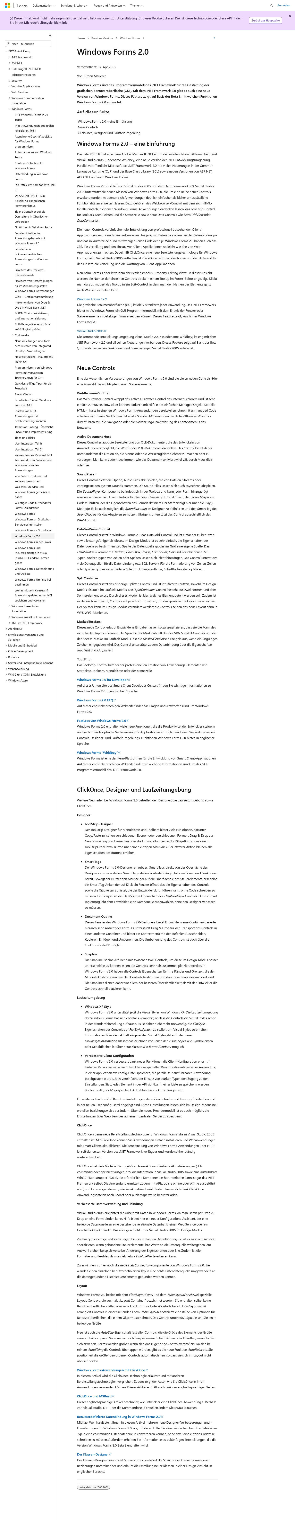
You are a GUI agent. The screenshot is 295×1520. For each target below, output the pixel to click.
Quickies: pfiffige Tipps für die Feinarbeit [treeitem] (33, 385)
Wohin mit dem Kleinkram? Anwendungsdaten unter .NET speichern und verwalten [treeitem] (33, 595)
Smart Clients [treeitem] (23, 394)
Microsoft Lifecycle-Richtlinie (46, 22)
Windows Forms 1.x (90, 299)
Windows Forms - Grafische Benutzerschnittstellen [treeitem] (32, 521)
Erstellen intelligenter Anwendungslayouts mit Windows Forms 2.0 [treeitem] (30, 238)
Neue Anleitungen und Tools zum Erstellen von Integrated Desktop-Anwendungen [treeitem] (33, 346)
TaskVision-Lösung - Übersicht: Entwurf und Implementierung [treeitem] (34, 429)
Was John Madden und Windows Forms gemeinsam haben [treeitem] (32, 492)
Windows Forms (130, 38)
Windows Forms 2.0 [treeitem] (27, 536)
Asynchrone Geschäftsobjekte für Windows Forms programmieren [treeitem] (33, 141)
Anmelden (283, 5)
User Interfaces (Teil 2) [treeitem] (28, 449)
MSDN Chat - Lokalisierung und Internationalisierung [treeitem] (32, 315)
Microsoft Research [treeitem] (23, 75)
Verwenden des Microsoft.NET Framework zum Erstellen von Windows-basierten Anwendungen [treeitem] (33, 462)
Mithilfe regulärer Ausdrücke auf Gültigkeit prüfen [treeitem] (32, 326)
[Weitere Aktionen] (214, 38)
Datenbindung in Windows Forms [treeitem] (31, 176)
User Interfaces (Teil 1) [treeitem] (28, 443)
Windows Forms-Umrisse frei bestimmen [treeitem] (33, 582)
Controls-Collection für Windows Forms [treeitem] (29, 165)
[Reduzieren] (50, 35)
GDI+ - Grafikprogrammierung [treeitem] (34, 297)
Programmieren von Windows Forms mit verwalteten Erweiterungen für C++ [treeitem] (33, 372)
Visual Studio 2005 (90, 331)
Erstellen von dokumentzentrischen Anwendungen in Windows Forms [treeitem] (31, 256)
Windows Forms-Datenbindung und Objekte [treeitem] (34, 571)
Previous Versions (102, 38)
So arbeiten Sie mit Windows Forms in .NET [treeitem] (33, 402)
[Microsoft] (7, 5)
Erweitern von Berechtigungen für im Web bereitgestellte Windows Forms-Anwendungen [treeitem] (34, 286)
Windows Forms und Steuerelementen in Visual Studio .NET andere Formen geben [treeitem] (32, 555)
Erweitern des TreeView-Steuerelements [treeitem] (30, 272)
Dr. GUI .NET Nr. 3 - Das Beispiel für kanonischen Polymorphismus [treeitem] (30, 201)
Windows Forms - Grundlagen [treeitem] (33, 530)
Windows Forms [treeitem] (25, 514)
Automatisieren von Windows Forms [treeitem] (33, 154)
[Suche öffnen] (272, 5)
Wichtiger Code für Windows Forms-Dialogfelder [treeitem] (33, 505)
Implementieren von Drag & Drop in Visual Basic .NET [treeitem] (32, 304)
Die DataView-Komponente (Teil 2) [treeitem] (34, 187)
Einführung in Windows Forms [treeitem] (33, 227)
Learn (81, 38)
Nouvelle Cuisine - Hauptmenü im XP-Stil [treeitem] (34, 359)
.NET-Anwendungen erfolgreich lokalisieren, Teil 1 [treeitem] (34, 128)
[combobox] (28, 44)
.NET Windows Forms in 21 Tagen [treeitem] (31, 117)
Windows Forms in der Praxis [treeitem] (33, 542)
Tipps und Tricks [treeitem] (25, 438)
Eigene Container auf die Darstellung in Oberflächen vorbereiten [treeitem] (31, 216)
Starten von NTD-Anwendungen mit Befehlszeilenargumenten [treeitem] (30, 416)
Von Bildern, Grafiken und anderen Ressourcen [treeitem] (31, 478)
